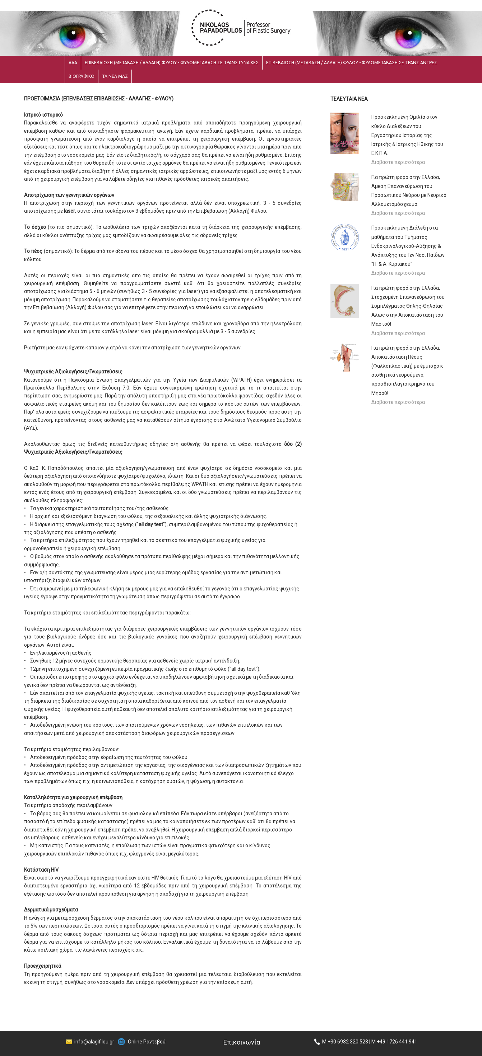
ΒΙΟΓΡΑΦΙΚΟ (81, 76)
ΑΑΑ (73, 62)
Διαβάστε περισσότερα (398, 162)
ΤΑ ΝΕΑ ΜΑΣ (115, 76)
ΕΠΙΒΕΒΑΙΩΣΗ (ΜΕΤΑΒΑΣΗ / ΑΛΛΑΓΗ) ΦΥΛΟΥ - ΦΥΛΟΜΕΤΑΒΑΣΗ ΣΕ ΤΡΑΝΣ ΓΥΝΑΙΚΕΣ (172, 62)
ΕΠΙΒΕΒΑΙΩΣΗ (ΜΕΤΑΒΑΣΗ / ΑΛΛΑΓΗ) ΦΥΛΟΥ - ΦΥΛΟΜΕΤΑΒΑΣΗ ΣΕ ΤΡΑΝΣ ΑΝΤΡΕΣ (351, 62)
